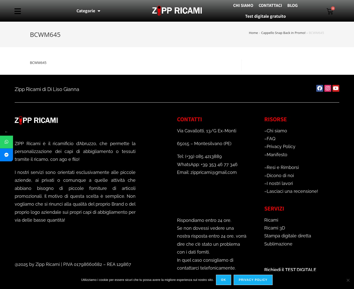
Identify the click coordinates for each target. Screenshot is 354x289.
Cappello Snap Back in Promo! (283, 32)
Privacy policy (253, 280)
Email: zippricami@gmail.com (207, 172)
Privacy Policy (281, 146)
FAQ (271, 138)
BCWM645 (38, 62)
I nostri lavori (280, 183)
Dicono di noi (280, 175)
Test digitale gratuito (265, 16)
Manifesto (277, 154)
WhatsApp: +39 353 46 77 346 (207, 164)
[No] (347, 280)
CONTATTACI (270, 5)
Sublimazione (278, 243)
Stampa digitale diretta (287, 235)
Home (253, 32)
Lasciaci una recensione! (292, 191)
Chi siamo (277, 130)
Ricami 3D (274, 227)
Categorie (88, 10)
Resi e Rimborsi (283, 167)
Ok (223, 280)
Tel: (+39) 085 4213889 (199, 156)
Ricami (271, 220)
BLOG (292, 5)
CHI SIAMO (243, 5)
